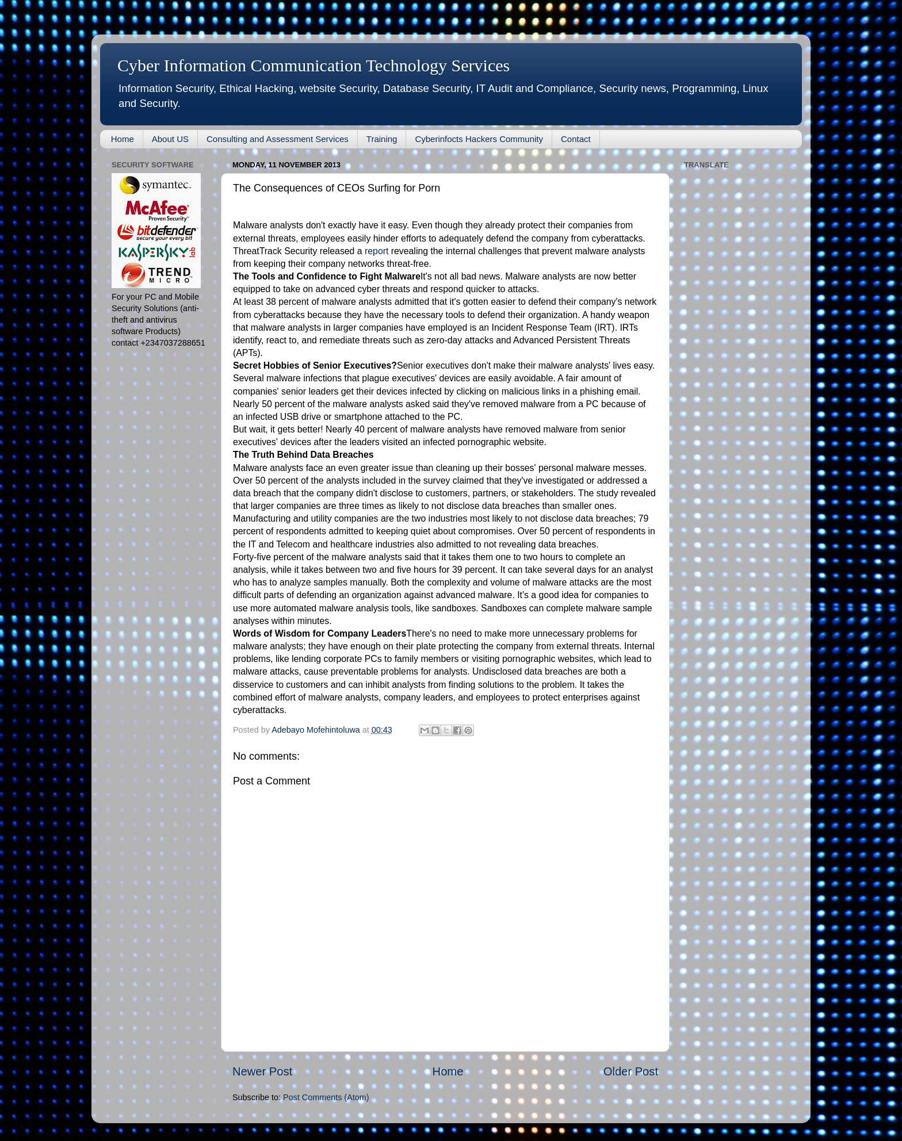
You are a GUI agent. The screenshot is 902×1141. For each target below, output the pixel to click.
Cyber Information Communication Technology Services (313, 65)
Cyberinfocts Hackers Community (479, 139)
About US (170, 139)
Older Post (630, 1071)
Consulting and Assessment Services (278, 139)
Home (122, 139)
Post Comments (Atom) (326, 1097)
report (376, 251)
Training (382, 139)
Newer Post (262, 1071)
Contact (576, 139)
